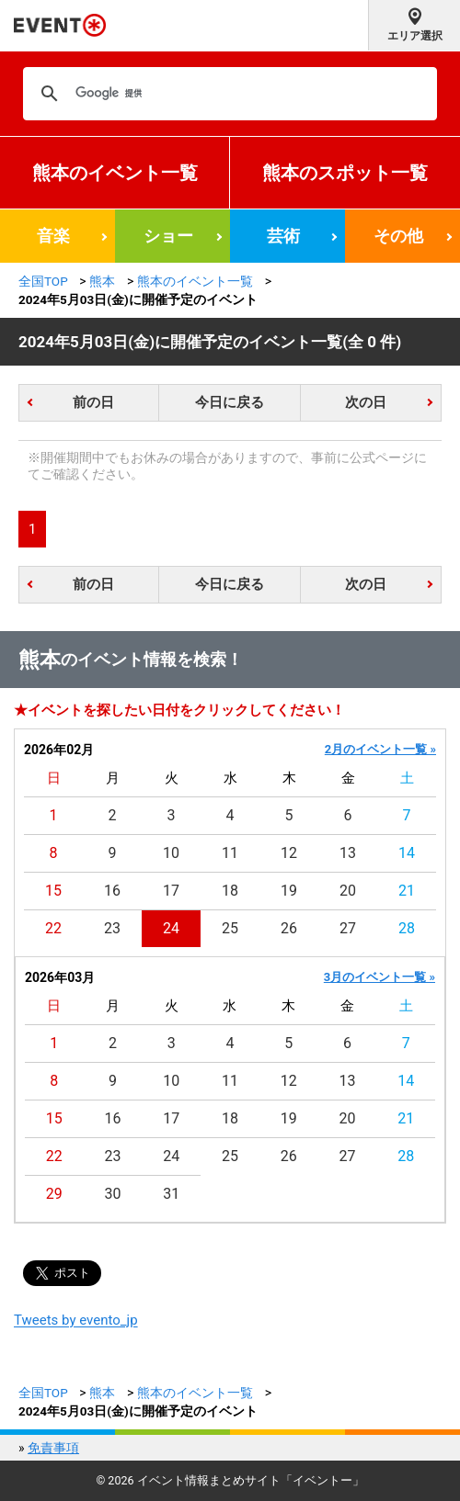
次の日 (365, 402)
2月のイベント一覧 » (380, 749)
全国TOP (43, 281)
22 (53, 928)
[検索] (227, 94)
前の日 (93, 402)
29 (54, 1193)
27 (347, 928)
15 (53, 890)
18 (230, 890)
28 (406, 928)
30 (113, 1193)
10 (171, 853)
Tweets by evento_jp (76, 1320)
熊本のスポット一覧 (345, 173)
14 (406, 853)
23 (112, 928)
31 (171, 1193)
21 (406, 890)
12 (289, 853)
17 (171, 890)
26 (289, 928)
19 (289, 890)
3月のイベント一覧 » (379, 977)
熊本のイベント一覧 (115, 173)
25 (230, 928)
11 (230, 853)
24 (171, 928)
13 (347, 853)
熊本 (102, 281)
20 (347, 890)
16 (112, 890)
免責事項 (53, 1447)
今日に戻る (229, 402)
